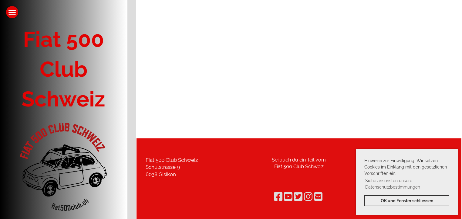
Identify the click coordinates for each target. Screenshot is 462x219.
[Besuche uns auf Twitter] (298, 196)
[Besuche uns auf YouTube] (288, 196)
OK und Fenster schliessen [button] (407, 200)
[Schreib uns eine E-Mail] (318, 196)
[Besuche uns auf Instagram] (308, 196)
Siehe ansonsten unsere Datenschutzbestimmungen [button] (392, 183)
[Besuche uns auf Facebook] (278, 196)
